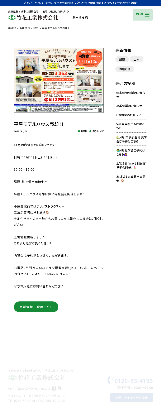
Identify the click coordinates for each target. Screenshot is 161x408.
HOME (12, 28)
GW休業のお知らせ (128, 115)
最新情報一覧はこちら (36, 307)
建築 (84, 131)
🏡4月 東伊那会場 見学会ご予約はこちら (131, 139)
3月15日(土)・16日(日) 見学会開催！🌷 (132, 165)
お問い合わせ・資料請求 (131, 389)
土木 (137, 59)
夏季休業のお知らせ (129, 106)
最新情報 (24, 28)
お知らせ (98, 131)
